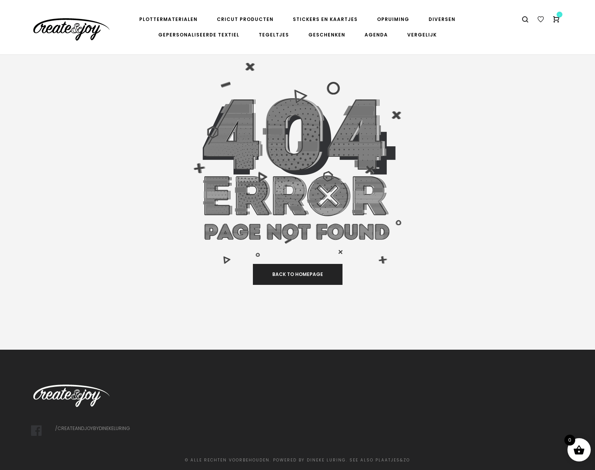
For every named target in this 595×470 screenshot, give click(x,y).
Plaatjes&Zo (392, 460)
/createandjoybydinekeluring (92, 428)
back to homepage (297, 274)
